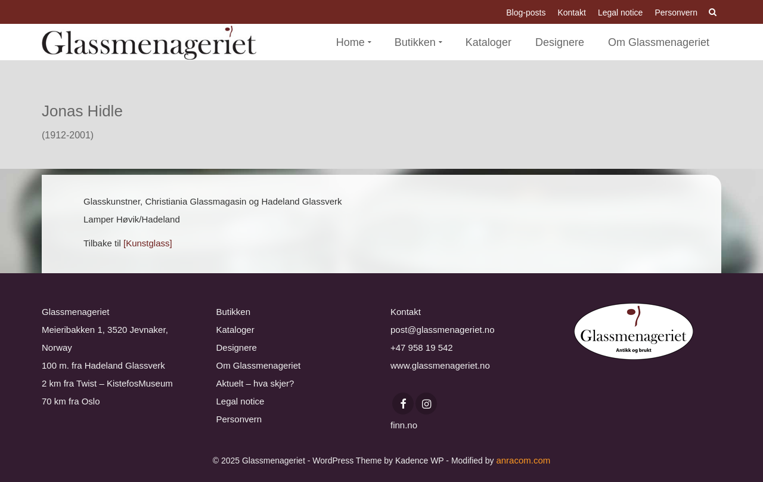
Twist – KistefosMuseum (124, 383)
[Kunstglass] (147, 243)
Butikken (233, 312)
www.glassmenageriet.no (440, 365)
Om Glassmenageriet (258, 365)
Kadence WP (419, 460)
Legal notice (240, 401)
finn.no (403, 425)
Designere (236, 347)
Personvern (239, 419)
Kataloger (235, 330)
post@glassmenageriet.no (442, 330)
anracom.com (523, 460)
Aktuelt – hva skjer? (255, 383)
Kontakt (405, 312)
